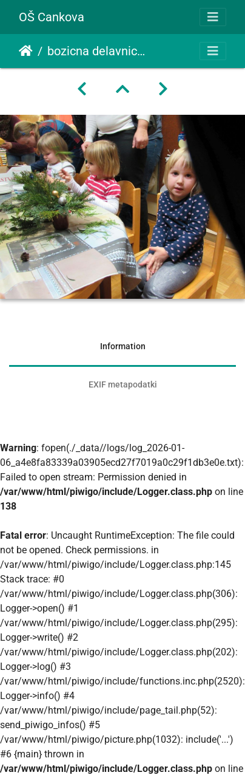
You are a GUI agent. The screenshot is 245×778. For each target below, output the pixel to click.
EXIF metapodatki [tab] (123, 384)
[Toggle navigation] (213, 17)
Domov (26, 51)
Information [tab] (123, 346)
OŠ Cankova (51, 17)
